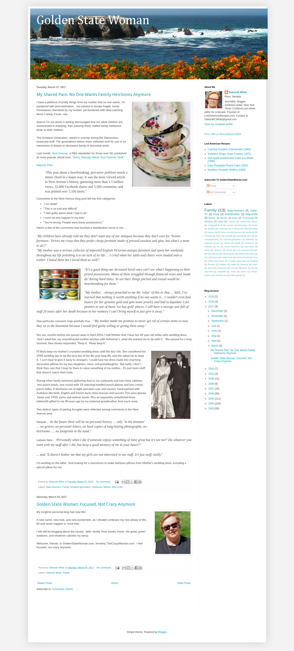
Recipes (211, 264)
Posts (211, 185)
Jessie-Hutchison (232, 246)
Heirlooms (97, 487)
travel (220, 221)
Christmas (223, 228)
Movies (223, 218)
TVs (232, 268)
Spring (211, 268)
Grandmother (232, 214)
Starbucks (222, 268)
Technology (248, 218)
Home (114, 583)
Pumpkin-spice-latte (237, 261)
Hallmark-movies (212, 243)
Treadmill (221, 271)
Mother (107, 487)
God (252, 236)
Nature (215, 257)
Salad (233, 264)
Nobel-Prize (227, 257)
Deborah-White (54, 572)
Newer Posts (45, 583)
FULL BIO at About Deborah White (223, 134)
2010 (211, 373)
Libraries (218, 250)
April (214, 340)
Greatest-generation (80, 487)
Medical (241, 254)
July (214, 325)
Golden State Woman (93, 20)
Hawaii (227, 243)
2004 (211, 403)
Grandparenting (212, 239)
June (214, 330)
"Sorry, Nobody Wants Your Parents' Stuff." (98, 157)
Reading (254, 261)
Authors (253, 221)
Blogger (162, 632)
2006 (211, 393)
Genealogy (241, 236)
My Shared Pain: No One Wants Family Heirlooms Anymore (94, 94)
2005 (211, 398)
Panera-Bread (242, 257)
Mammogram (229, 254)
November (217, 315)
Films (218, 236)
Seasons (244, 264)
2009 (211, 378)
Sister (255, 264)
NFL (206, 257)
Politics (211, 261)
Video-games (236, 275)
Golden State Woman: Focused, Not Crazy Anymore (86, 504)
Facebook (250, 232)
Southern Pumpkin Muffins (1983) (227, 169)
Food (216, 214)
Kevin (207, 250)
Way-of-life (117, 487)
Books (255, 225)
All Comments (216, 192)
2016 (211, 368)
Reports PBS (45, 165)
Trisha (243, 271)
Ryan (234, 218)
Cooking (236, 228)
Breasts (211, 228)
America (232, 221)
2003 (211, 408)
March (215, 345)
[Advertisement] (86, 603)
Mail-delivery (213, 254)
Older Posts (184, 583)
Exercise (238, 232)
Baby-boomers (53, 487)
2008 (211, 383)
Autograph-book (215, 225)
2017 (211, 306)
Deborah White (238, 92)
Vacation (209, 221)
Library (229, 250)
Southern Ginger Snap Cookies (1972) (229, 153)
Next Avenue (60, 153)
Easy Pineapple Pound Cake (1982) (228, 165)
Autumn (230, 225)
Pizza (255, 257)
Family (65, 487)
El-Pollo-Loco (224, 232)
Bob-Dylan (243, 225)
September (217, 320)
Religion (223, 264)
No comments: (104, 481)
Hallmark (250, 239)
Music (251, 254)
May (214, 335)
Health (237, 243)
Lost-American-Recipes (247, 250)
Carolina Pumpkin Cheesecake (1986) (229, 149)
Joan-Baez (249, 246)
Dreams (211, 232)
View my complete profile (219, 124)
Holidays (208, 246)
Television (242, 268)
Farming (208, 236)
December (217, 311)
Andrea (243, 221)
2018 (211, 301)
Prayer (221, 261)
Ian (218, 246)
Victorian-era (220, 275)
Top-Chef (209, 271)
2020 (211, 296)
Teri (252, 268)
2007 (211, 388)
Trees (233, 271)
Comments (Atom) (62, 589)
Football (228, 236)
